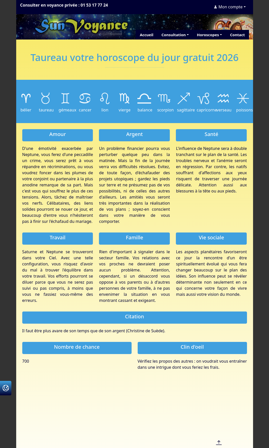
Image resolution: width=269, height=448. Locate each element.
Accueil (146, 34)
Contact (237, 34)
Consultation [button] (173, 34)
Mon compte (228, 7)
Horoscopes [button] (208, 34)
